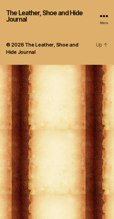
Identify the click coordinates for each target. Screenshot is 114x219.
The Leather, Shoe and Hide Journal (44, 16)
